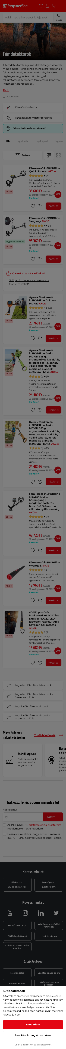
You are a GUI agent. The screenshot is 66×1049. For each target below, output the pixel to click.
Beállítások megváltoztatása (33, 1035)
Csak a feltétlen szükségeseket (33, 1044)
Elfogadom (33, 1024)
